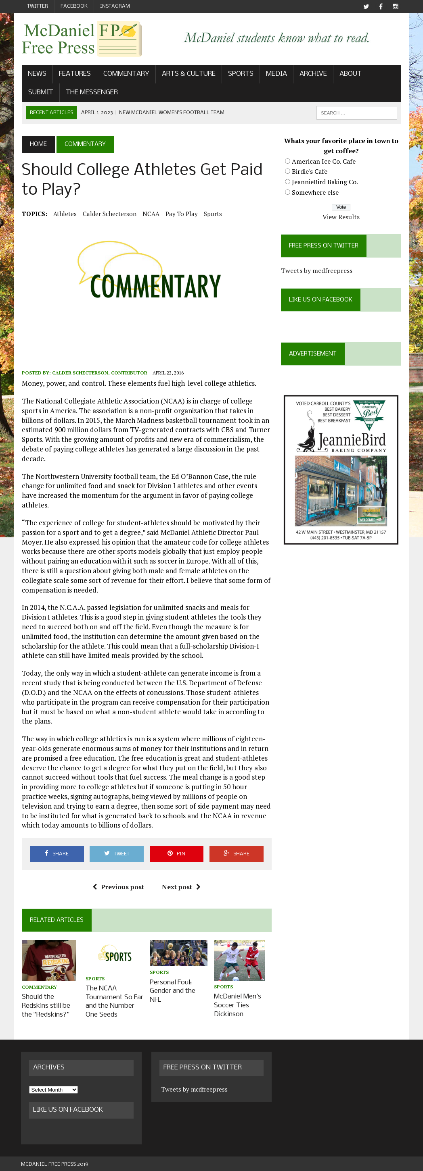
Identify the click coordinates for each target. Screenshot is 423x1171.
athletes (64, 214)
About (350, 74)
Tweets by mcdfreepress (317, 270)
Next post (181, 887)
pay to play (181, 214)
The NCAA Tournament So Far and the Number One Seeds (114, 1001)
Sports (240, 74)
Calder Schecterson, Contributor (99, 373)
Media (275, 74)
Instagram (115, 6)
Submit (39, 92)
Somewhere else (315, 192)
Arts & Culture (188, 74)
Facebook (74, 6)
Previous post (118, 887)
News (36, 74)
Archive (312, 74)
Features (74, 74)
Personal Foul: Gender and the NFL (172, 991)
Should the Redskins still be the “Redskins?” (45, 1005)
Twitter (37, 6)
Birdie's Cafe (310, 171)
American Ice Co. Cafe (324, 161)
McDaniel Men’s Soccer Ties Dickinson (237, 1005)
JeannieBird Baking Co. (325, 181)
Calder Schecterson (109, 214)
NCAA (150, 214)
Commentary (126, 74)
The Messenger (91, 92)
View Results (341, 216)
